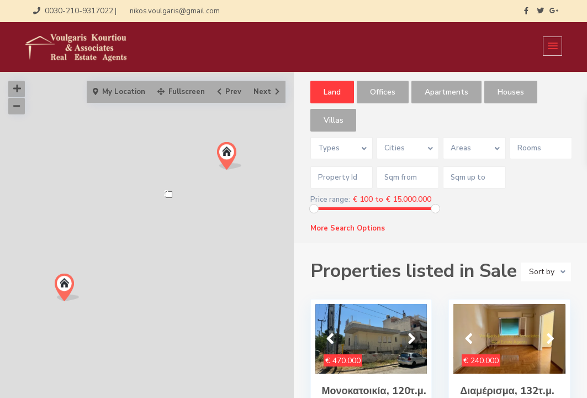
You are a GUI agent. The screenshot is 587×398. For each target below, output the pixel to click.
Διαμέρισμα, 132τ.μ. (507, 390)
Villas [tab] (333, 120)
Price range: (330, 199)
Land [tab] (332, 92)
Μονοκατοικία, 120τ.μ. (374, 390)
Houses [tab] (511, 92)
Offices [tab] (382, 92)
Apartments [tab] (446, 92)
